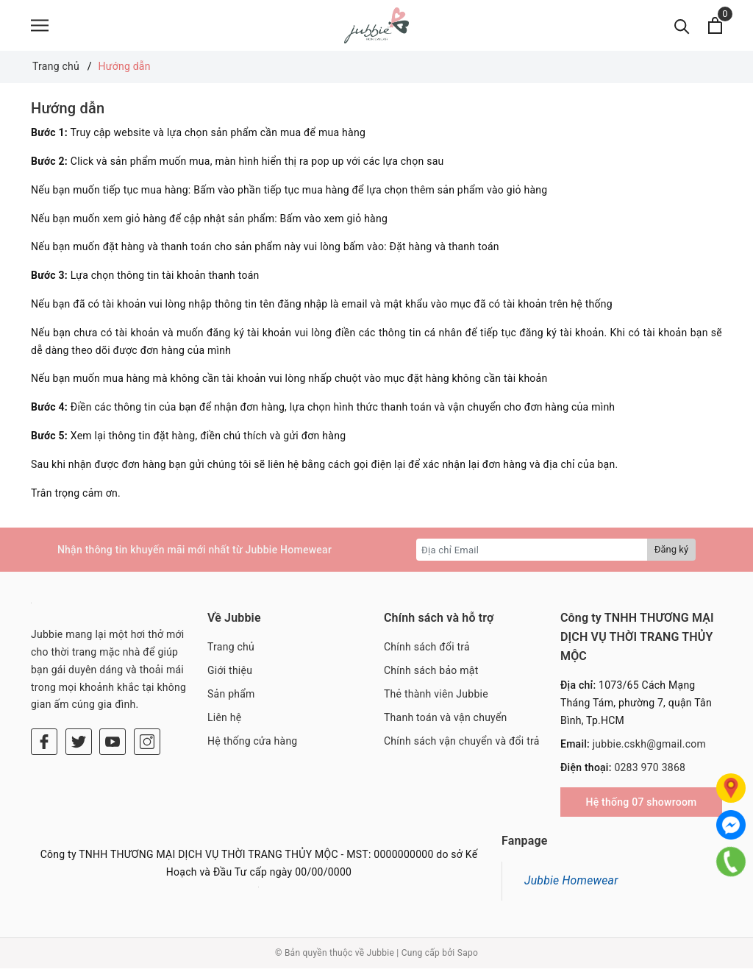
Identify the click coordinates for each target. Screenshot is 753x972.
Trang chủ (230, 651)
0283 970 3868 (649, 771)
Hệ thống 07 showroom (640, 806)
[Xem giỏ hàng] (715, 27)
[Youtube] (112, 746)
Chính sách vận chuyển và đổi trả (462, 745)
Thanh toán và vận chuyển (445, 721)
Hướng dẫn (67, 112)
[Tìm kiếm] (682, 27)
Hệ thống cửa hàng (252, 745)
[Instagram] (147, 746)
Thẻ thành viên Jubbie (436, 698)
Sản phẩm (231, 698)
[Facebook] (44, 746)
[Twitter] (78, 746)
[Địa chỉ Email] (532, 554)
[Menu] (40, 27)
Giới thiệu (229, 675)
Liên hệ (224, 721)
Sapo (467, 957)
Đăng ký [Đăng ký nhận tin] (671, 553)
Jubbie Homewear (571, 885)
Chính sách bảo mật (431, 675)
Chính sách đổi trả (427, 651)
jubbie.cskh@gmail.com (649, 747)
